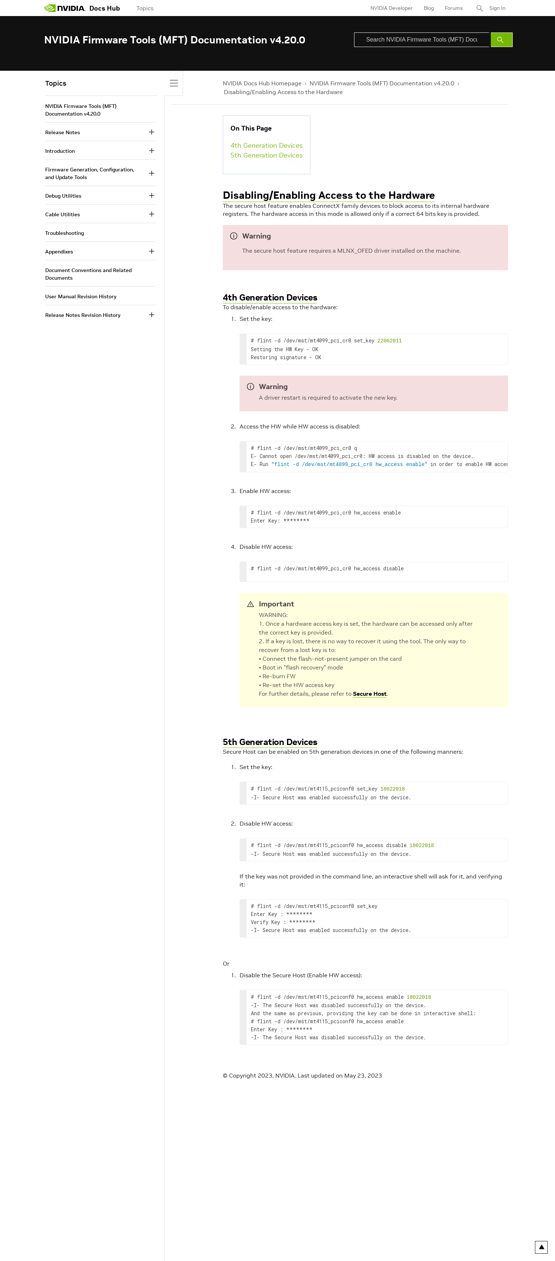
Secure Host (370, 692)
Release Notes (62, 132)
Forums (454, 8)
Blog (429, 8)
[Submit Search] (502, 39)
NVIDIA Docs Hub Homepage (262, 83)
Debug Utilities (63, 196)
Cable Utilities (62, 214)
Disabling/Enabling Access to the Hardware (283, 92)
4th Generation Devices (266, 145)
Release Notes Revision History (82, 315)
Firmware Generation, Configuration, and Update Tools (89, 173)
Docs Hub (104, 8)
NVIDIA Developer (391, 8)
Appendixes (59, 251)
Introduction (60, 151)
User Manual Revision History (80, 296)
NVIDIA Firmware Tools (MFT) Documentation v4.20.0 (382, 83)
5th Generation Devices (266, 155)
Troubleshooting (64, 233)
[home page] (65, 8)
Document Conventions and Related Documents (88, 274)
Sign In (497, 8)
